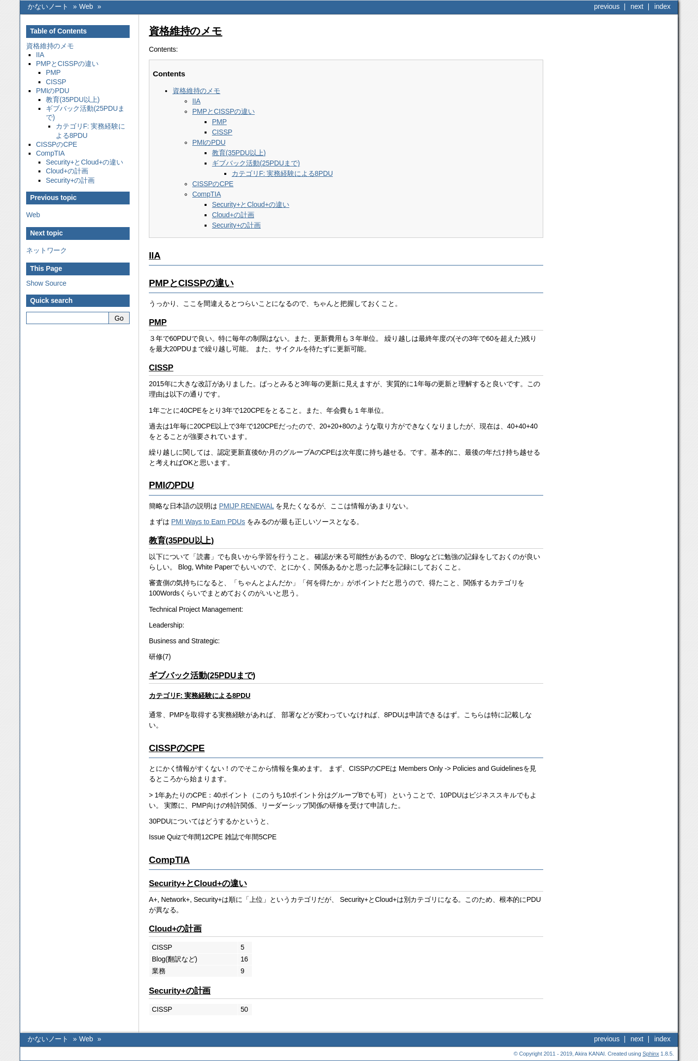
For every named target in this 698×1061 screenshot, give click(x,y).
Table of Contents (58, 31)
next (636, 6)
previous (607, 6)
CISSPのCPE (56, 144)
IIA (40, 55)
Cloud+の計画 (67, 171)
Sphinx (651, 1054)
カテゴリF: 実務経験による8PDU (282, 173)
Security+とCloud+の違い (84, 162)
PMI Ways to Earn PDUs (208, 522)
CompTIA (50, 153)
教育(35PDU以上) (73, 99)
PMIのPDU (52, 91)
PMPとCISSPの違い (67, 63)
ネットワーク (46, 250)
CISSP (56, 82)
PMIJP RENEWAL (246, 506)
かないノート (48, 6)
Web (86, 6)
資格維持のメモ (50, 46)
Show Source (46, 283)
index (662, 6)
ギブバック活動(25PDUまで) (256, 163)
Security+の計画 (70, 180)
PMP (53, 72)
